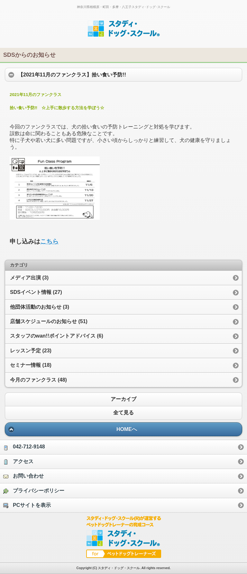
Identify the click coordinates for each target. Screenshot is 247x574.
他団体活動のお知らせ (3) (39, 307)
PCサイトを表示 (27, 505)
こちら (49, 241)
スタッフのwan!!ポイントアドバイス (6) (56, 336)
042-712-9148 (24, 447)
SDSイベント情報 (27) (36, 292)
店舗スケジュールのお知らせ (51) (48, 321)
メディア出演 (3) (29, 277)
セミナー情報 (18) (30, 365)
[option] (123, 447)
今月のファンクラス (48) (38, 380)
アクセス (18, 461)
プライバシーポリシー (33, 491)
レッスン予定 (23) (30, 350)
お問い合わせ (23, 476)
